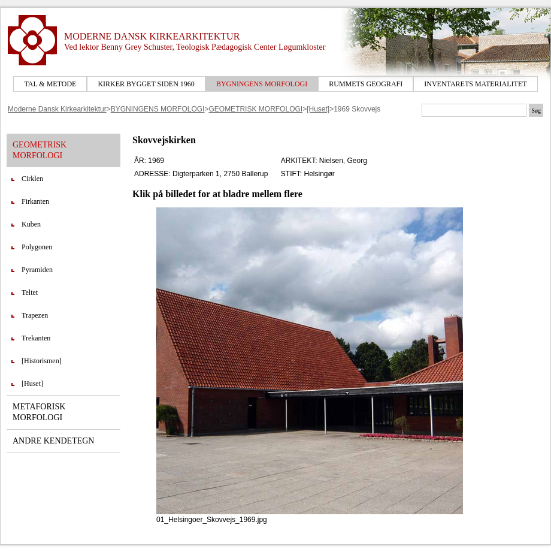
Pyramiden (37, 270)
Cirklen (32, 178)
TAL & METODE (50, 84)
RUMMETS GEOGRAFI (365, 84)
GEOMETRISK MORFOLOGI (255, 109)
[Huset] (318, 109)
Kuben (31, 224)
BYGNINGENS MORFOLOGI (261, 84)
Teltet (30, 292)
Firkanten (35, 201)
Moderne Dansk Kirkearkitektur (57, 109)
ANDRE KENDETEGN (53, 440)
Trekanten (36, 338)
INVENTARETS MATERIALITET (475, 84)
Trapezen (35, 315)
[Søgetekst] (474, 110)
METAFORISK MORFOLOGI (39, 412)
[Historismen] (42, 361)
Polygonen (37, 247)
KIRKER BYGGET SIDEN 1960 (146, 84)
